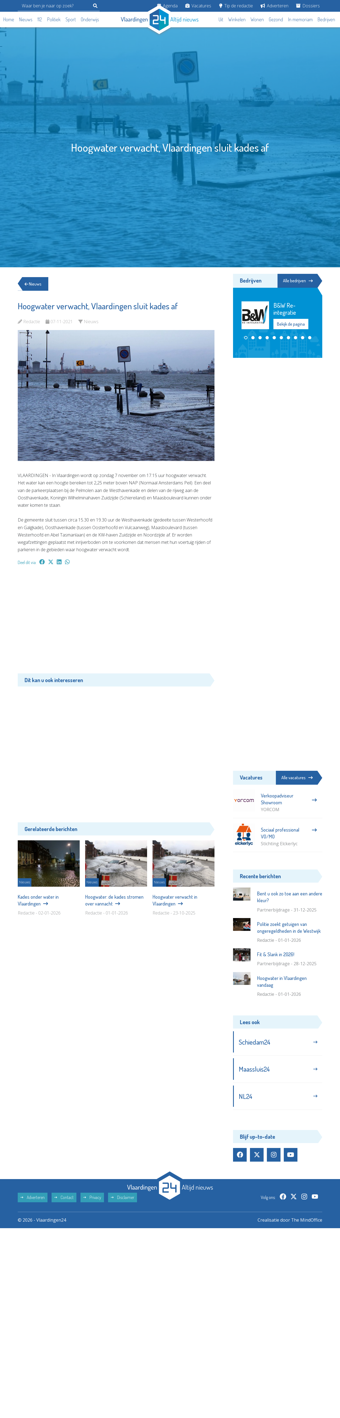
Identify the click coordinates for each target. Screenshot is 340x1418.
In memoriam (300, 19)
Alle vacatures (297, 777)
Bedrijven (326, 19)
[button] (245, 338)
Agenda (167, 6)
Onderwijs (90, 19)
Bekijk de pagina (291, 323)
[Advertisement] (116, 622)
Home (8, 19)
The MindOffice (306, 1220)
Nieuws (25, 19)
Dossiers (308, 6)
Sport (70, 19)
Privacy (92, 1197)
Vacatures (198, 6)
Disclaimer (122, 1197)
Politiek (54, 19)
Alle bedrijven (298, 280)
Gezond (276, 19)
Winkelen (237, 19)
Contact (64, 1197)
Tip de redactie (236, 6)
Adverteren (274, 6)
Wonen (257, 19)
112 (39, 19)
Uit (221, 19)
